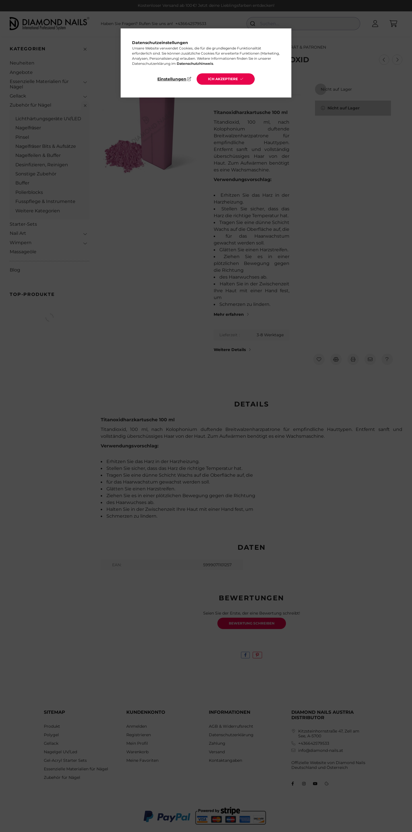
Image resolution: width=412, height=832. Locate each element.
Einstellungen (171, 79)
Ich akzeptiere (223, 79)
